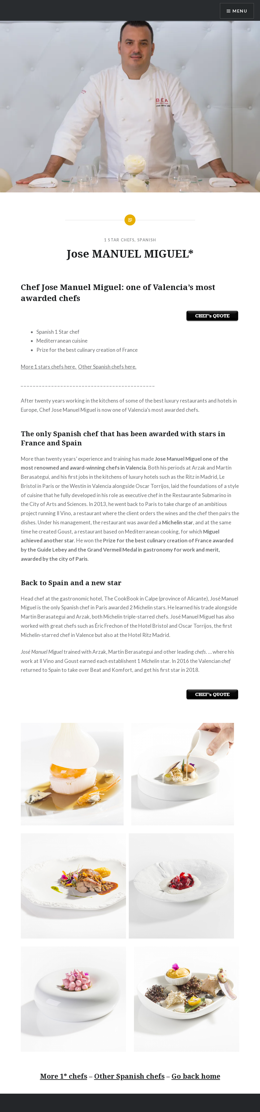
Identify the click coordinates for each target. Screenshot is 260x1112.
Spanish (146, 239)
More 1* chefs (63, 1075)
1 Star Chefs (119, 239)
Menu (239, 10)
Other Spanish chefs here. (107, 366)
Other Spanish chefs (129, 1075)
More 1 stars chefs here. (49, 366)
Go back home (196, 1075)
